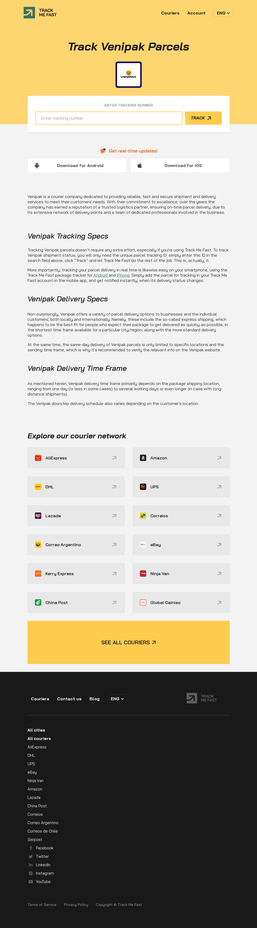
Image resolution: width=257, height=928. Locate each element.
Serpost (35, 839)
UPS (31, 763)
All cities (36, 730)
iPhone (123, 275)
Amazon (35, 789)
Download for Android (80, 165)
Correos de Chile (43, 831)
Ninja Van (36, 780)
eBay (32, 772)
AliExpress (37, 746)
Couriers (170, 13)
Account (196, 13)
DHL (31, 755)
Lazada (34, 797)
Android (100, 275)
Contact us (69, 698)
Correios (35, 814)
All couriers (39, 738)
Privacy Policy (76, 904)
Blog (94, 698)
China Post (37, 805)
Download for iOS (183, 165)
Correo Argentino (43, 822)
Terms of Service (42, 904)
